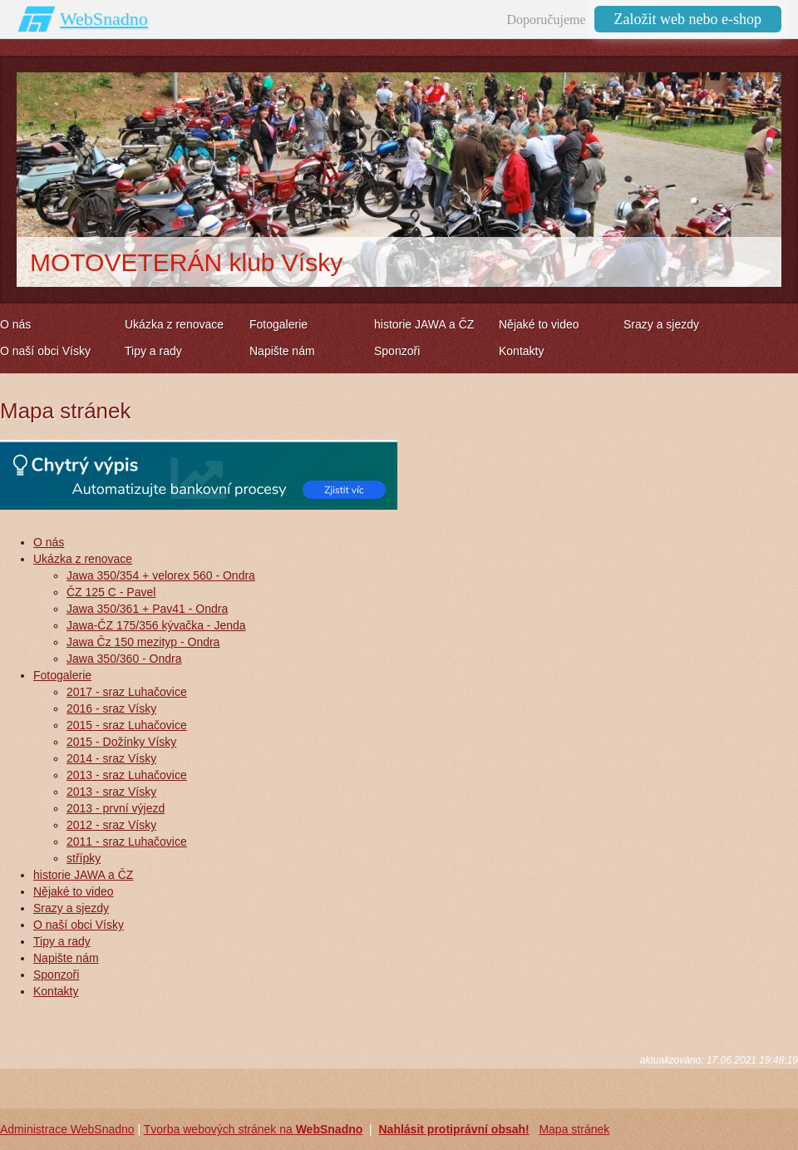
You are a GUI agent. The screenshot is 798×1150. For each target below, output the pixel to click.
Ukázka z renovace (82, 558)
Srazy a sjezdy (71, 908)
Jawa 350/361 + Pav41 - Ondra (147, 608)
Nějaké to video (73, 891)
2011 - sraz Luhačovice (126, 841)
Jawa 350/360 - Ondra (124, 658)
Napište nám (66, 958)
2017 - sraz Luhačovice (126, 691)
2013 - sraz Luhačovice (126, 775)
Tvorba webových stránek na (253, 1129)
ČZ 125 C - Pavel (110, 592)
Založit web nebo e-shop (687, 19)
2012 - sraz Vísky (111, 825)
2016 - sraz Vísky (111, 708)
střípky (83, 858)
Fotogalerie (62, 675)
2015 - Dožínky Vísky (121, 741)
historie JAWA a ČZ (83, 874)
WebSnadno (104, 18)
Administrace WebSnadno (67, 1129)
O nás (48, 542)
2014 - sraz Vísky (111, 758)
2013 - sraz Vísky (111, 791)
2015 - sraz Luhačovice (126, 725)
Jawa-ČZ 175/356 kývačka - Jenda (156, 625)
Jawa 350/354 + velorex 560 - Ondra (160, 575)
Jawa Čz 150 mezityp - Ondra (142, 642)
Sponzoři (56, 974)
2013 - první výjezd (115, 808)
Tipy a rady (62, 941)
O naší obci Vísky (78, 924)
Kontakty (55, 991)
